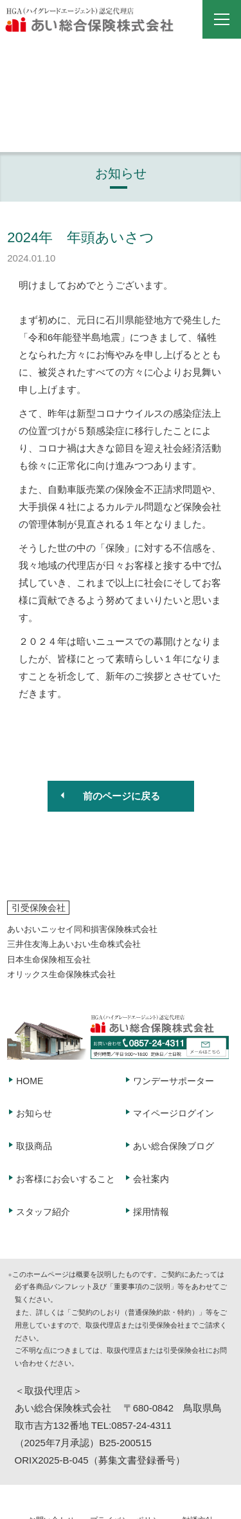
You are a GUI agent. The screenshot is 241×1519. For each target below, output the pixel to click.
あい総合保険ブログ (173, 1146)
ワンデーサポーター (173, 1081)
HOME (29, 1081)
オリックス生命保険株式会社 (61, 974)
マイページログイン (173, 1113)
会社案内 (151, 1179)
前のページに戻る (121, 795)
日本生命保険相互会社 (49, 959)
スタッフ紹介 (43, 1212)
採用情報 (151, 1212)
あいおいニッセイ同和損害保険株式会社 (82, 929)
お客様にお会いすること (65, 1179)
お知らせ (34, 1113)
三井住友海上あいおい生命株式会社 (74, 944)
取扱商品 (34, 1146)
